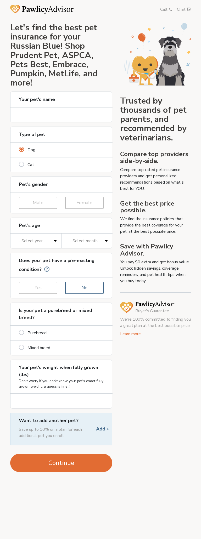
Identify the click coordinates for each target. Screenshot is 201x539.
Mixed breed (34, 348)
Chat (184, 9)
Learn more (130, 334)
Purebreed (33, 333)
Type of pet (32, 134)
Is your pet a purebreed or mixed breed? (55, 314)
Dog (27, 150)
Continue (61, 463)
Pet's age (29, 225)
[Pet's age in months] (87, 241)
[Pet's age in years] (35, 241)
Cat (26, 165)
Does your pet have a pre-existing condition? (56, 265)
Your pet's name (37, 99)
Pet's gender (33, 184)
